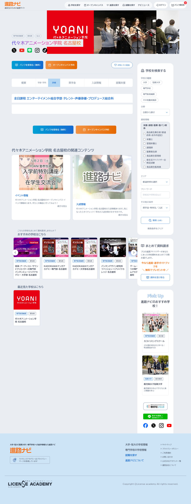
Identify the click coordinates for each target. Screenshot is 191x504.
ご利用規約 (166, 453)
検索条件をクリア (155, 229)
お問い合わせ (167, 457)
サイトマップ (166, 444)
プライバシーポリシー (170, 449)
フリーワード (146, 189)
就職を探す (131, 455)
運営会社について (168, 465)
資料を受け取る (155, 277)
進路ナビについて (134, 460)
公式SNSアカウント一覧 (171, 461)
